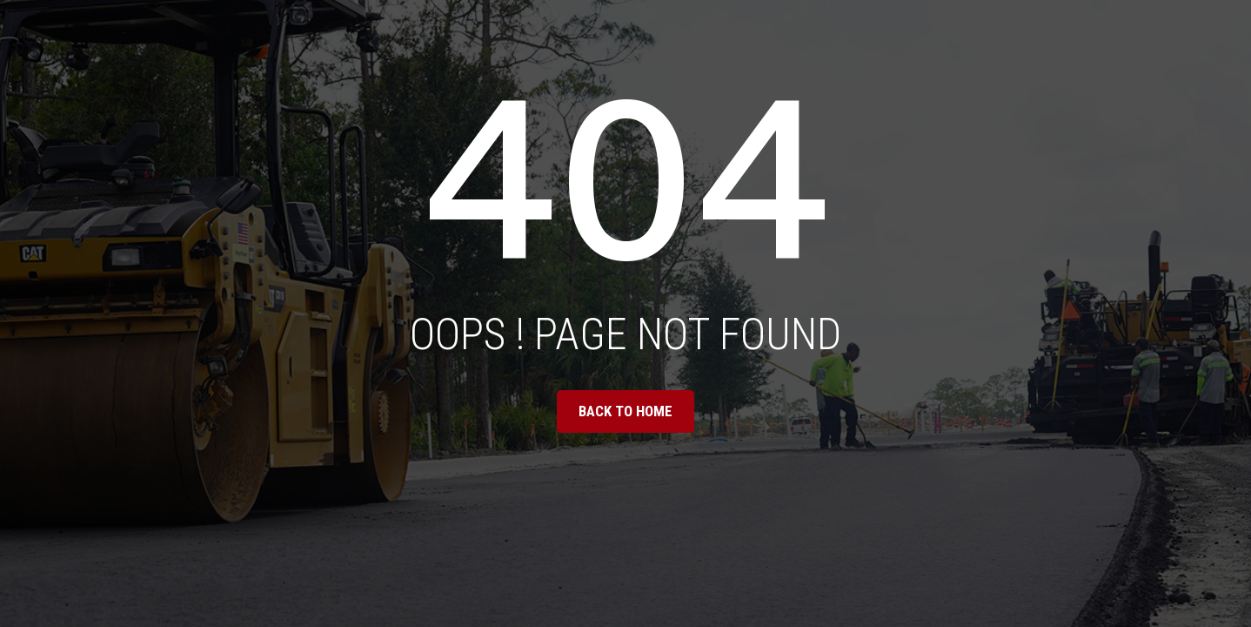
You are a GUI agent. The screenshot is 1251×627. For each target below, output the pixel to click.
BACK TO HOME (625, 411)
